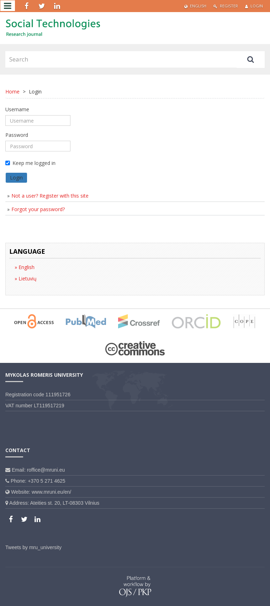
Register (225, 6)
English (195, 6)
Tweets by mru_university (33, 547)
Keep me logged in (30, 163)
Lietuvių (27, 278)
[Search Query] (121, 59)
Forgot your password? (38, 209)
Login (254, 6)
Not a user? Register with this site (50, 195)
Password (16, 135)
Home (12, 91)
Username (17, 109)
